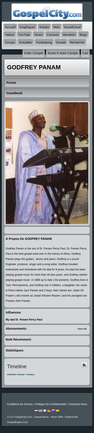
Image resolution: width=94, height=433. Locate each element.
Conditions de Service (20, 404)
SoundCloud (72, 27)
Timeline (30, 374)
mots (56, 27)
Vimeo (38, 35)
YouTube (24, 35)
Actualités (25, 42)
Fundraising (44, 42)
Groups (10, 42)
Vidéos (9, 35)
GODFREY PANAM (15, 374)
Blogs (83, 35)
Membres (69, 35)
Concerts (53, 35)
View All (82, 328)
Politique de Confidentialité (50, 404)
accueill (10, 27)
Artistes (44, 27)
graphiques (27, 27)
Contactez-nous (77, 404)
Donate (61, 42)
